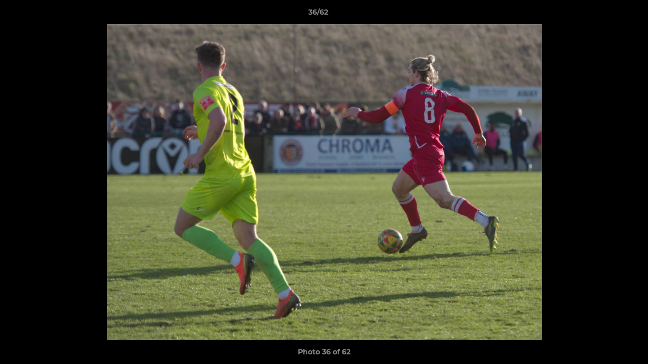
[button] (605, 14)
